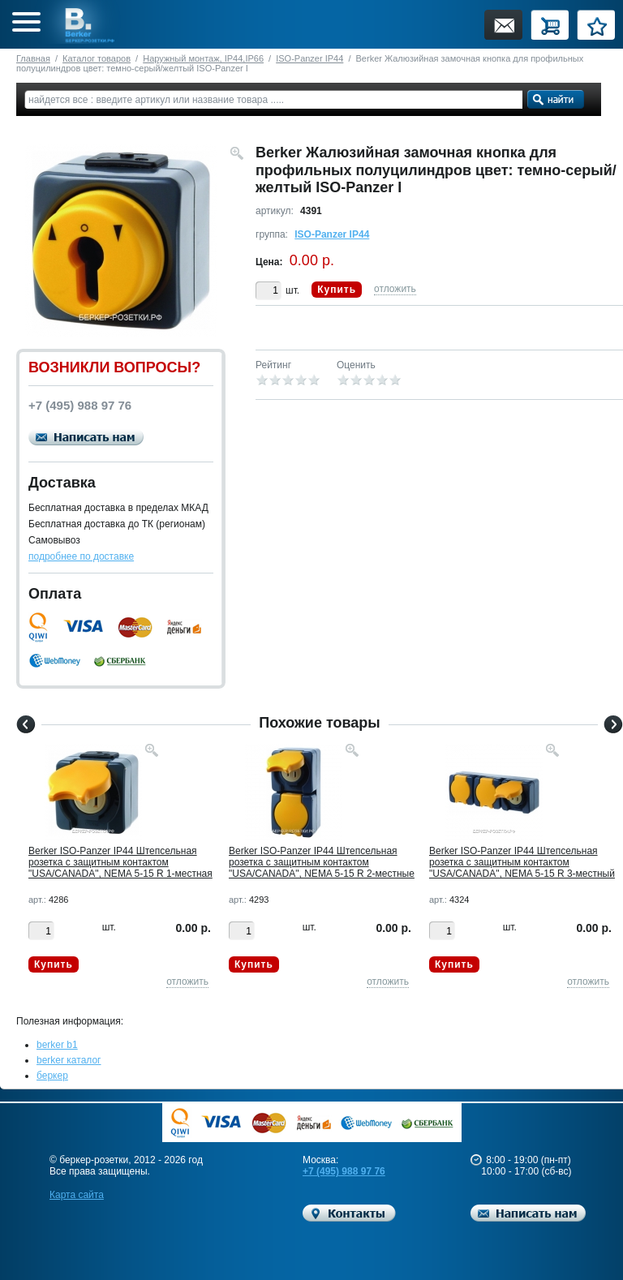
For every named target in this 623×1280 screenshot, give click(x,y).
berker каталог (69, 1060)
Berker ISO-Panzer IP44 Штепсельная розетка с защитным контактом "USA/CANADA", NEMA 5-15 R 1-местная (120, 862)
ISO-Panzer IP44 (309, 58)
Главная (33, 58)
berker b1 (57, 1044)
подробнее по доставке (81, 556)
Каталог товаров (96, 58)
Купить (336, 289)
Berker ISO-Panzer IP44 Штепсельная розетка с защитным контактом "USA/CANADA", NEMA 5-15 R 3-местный (522, 862)
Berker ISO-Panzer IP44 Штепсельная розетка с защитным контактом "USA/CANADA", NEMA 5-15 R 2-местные (322, 862)
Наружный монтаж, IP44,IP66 (203, 58)
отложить (395, 288)
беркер (52, 1075)
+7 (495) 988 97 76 (344, 1171)
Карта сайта (76, 1195)
